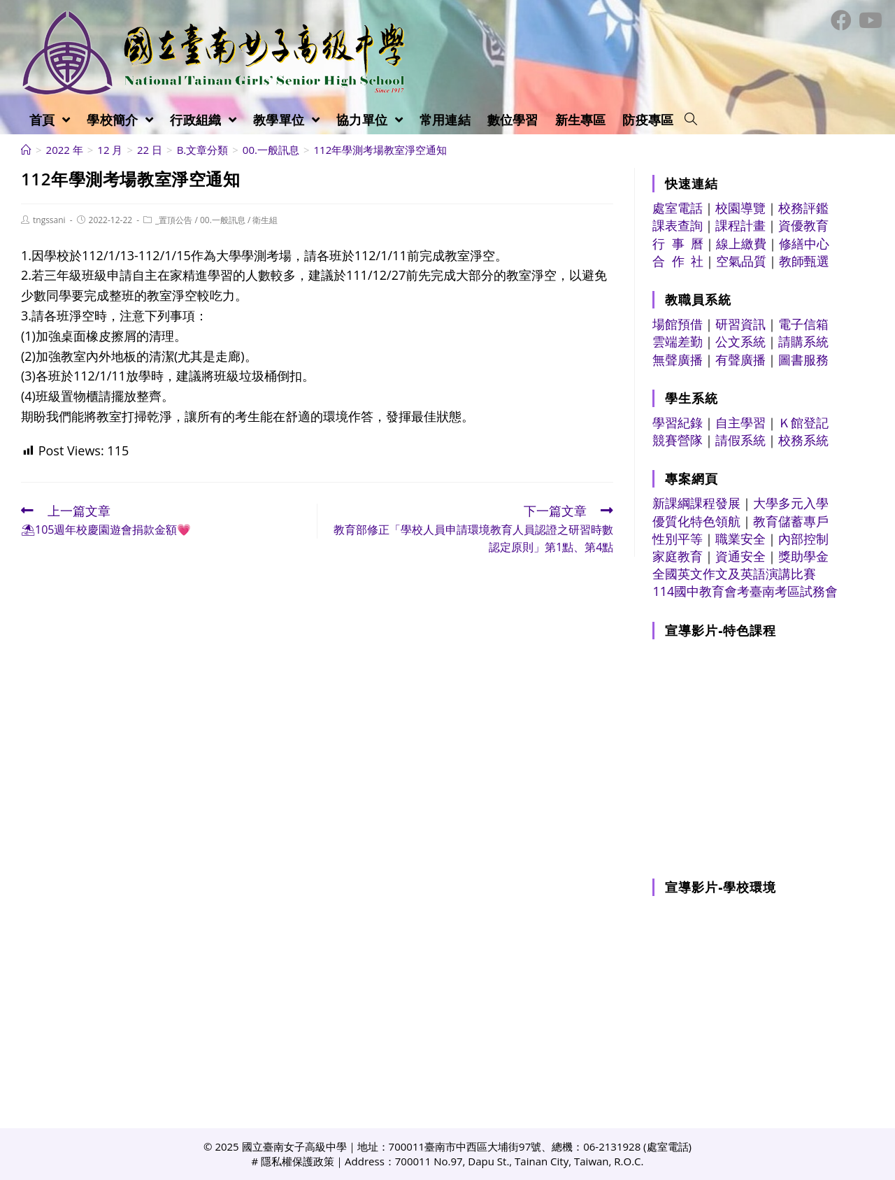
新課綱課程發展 (696, 503)
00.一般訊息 (222, 220)
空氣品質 (741, 261)
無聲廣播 (677, 359)
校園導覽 (740, 207)
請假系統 (740, 440)
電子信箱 (803, 323)
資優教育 (803, 225)
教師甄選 (804, 261)
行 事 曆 (677, 243)
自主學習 (740, 422)
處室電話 (677, 207)
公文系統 (740, 341)
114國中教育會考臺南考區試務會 (745, 591)
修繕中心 (804, 243)
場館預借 (677, 323)
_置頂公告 (173, 220)
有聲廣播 (740, 359)
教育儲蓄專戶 (791, 521)
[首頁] (26, 150)
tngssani (49, 220)
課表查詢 (677, 225)
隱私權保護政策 (297, 1161)
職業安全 (740, 538)
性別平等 (677, 538)
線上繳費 (741, 243)
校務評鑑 (803, 207)
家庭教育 (677, 556)
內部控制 (803, 538)
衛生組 (265, 220)
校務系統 (803, 440)
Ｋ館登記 (803, 422)
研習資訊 (740, 323)
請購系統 (803, 341)
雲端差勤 (677, 341)
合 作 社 (677, 261)
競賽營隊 (677, 440)
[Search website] (691, 119)
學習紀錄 (677, 422)
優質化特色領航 (696, 521)
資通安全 (740, 556)
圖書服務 (803, 359)
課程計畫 (740, 225)
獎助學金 (803, 556)
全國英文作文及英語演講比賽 (734, 573)
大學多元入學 (791, 503)
